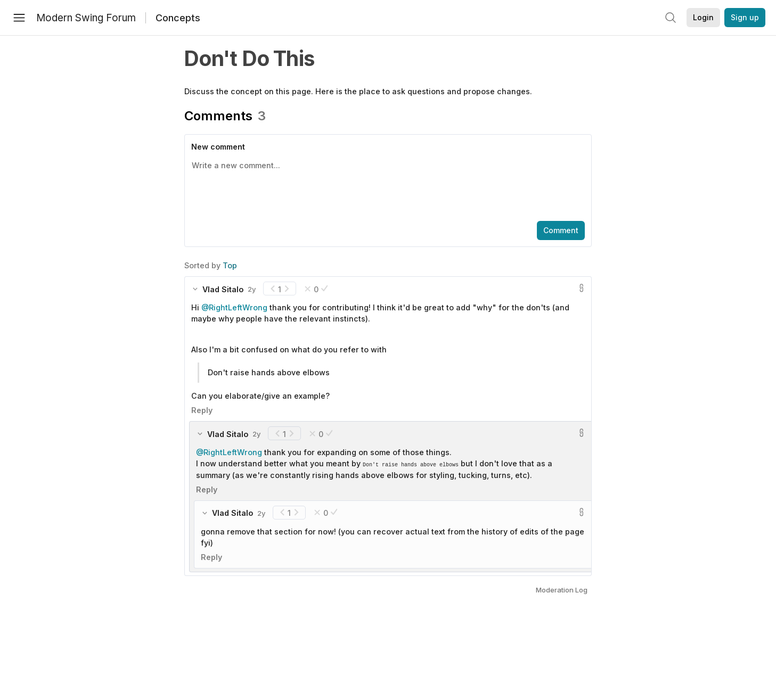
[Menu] (19, 17)
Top (230, 265)
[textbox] (386, 185)
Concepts (178, 17)
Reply (202, 410)
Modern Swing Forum (86, 17)
